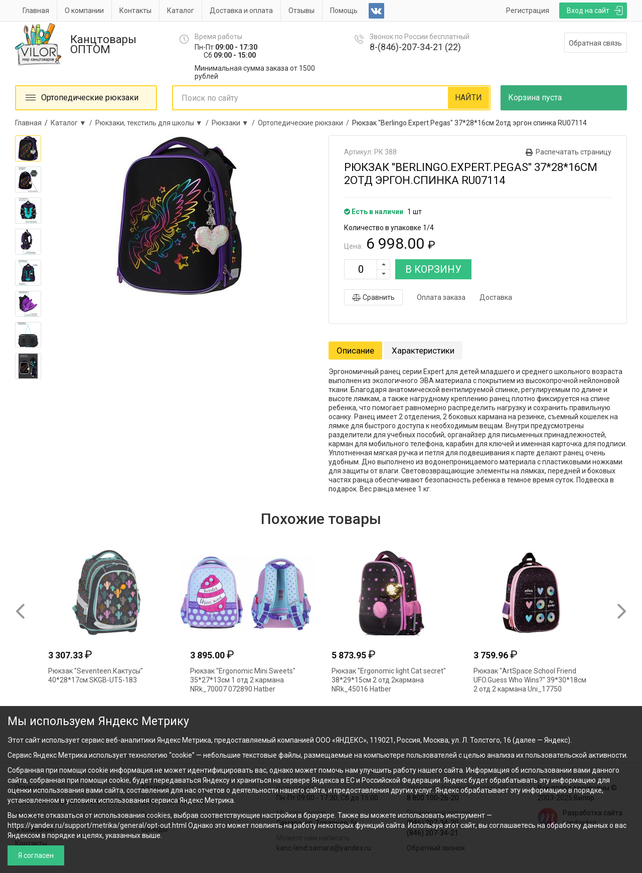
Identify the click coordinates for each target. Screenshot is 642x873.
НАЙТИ (468, 97)
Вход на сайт (588, 11)
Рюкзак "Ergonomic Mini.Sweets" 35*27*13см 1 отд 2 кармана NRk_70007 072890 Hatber (242, 680)
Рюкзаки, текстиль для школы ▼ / (153, 123)
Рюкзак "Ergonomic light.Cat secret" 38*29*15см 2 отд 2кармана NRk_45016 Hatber (389, 680)
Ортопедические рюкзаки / (305, 123)
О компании (84, 11)
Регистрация (527, 11)
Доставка (495, 297)
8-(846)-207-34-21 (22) (415, 47)
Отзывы (301, 11)
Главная (36, 11)
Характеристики (423, 350)
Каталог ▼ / (73, 123)
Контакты (135, 11)
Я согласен (36, 855)
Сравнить (373, 297)
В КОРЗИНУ (433, 269)
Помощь (344, 11)
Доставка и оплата (241, 11)
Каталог (180, 11)
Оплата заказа (441, 297)
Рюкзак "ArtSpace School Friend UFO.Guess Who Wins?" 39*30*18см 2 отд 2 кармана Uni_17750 (529, 680)
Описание (355, 350)
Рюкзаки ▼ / (235, 123)
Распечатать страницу (573, 152)
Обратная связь (595, 43)
